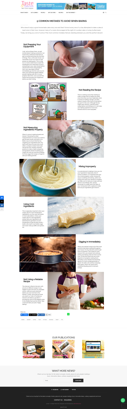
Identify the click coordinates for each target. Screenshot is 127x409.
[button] (123, 400)
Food (39, 319)
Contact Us (58, 400)
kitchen (45, 319)
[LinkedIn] (41, 315)
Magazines (68, 400)
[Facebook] (24, 315)
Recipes (61, 12)
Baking (22, 319)
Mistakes (51, 319)
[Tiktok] (73, 389)
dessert (29, 319)
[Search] (106, 12)
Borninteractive (77, 403)
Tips (62, 319)
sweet (57, 319)
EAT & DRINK (34, 12)
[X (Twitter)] (33, 315)
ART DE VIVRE (52, 12)
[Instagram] (65, 389)
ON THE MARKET (70, 12)
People (43, 12)
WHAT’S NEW (24, 12)
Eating (34, 319)
